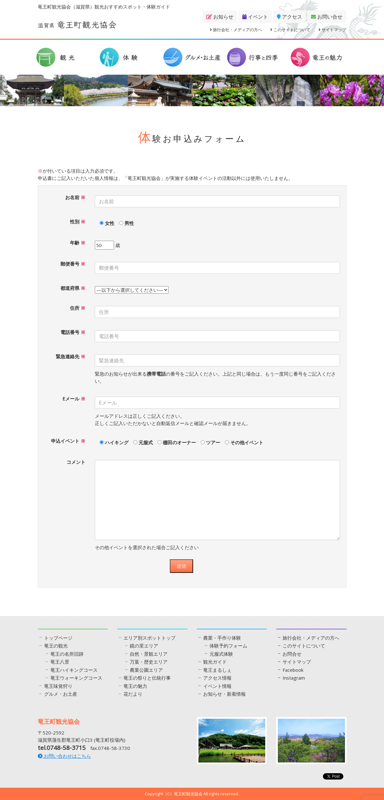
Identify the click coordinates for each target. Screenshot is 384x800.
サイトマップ (332, 29)
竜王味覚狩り (58, 686)
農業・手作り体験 (222, 638)
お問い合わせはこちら (64, 756)
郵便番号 (72, 264)
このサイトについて (290, 29)
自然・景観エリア (149, 654)
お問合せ (292, 654)
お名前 (75, 197)
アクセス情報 (217, 678)
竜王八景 (59, 662)
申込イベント (68, 441)
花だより (132, 694)
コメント (75, 462)
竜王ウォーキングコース (76, 678)
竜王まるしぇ (217, 670)
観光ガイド (215, 662)
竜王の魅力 (135, 686)
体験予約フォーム (228, 645)
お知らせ (219, 16)
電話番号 (72, 332)
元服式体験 (221, 654)
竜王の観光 (56, 645)
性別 (77, 221)
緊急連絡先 (70, 356)
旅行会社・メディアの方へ (236, 29)
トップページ (58, 638)
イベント (255, 16)
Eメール (73, 398)
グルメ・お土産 (60, 694)
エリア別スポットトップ (149, 638)
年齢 (77, 242)
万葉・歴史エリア (149, 662)
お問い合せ (326, 16)
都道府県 (72, 288)
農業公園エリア (146, 670)
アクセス (289, 16)
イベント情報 (217, 686)
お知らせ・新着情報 (224, 694)
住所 (77, 308)
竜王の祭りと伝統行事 (147, 678)
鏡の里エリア (144, 645)
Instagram (294, 678)
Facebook (293, 670)
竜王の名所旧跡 (66, 654)
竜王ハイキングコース (74, 670)
